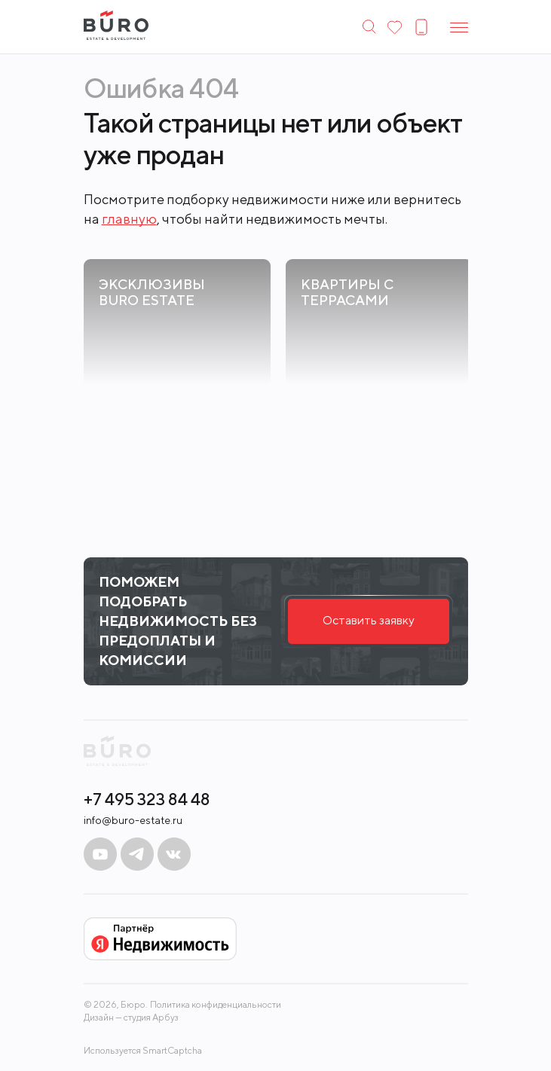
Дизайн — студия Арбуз (131, 1017)
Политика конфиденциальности (215, 1004)
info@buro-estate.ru (133, 820)
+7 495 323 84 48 (147, 799)
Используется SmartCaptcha (143, 1050)
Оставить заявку (369, 620)
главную (129, 219)
